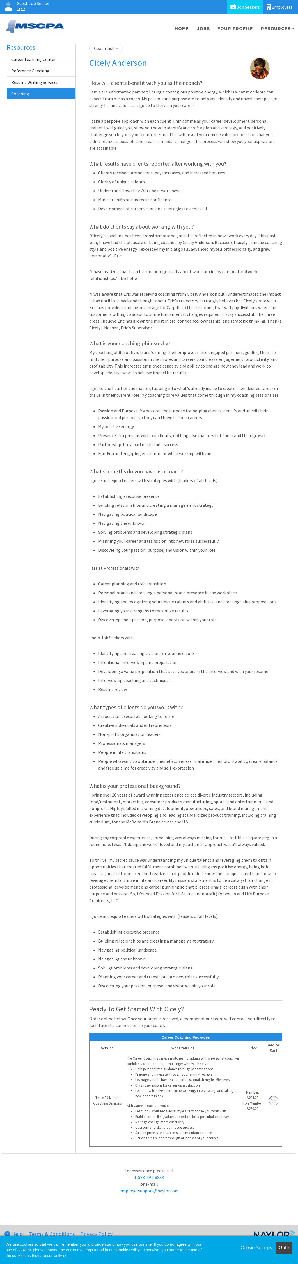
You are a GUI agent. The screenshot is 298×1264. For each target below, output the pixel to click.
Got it (284, 1247)
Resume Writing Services (34, 82)
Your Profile (235, 28)
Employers (279, 6)
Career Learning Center (33, 59)
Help (13, 1233)
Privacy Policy (96, 1233)
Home (182, 28)
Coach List (104, 48)
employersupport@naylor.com (149, 1191)
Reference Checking (30, 71)
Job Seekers (245, 6)
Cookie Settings (256, 1247)
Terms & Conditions (52, 1233)
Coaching (20, 94)
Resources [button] (275, 28)
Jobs (203, 28)
